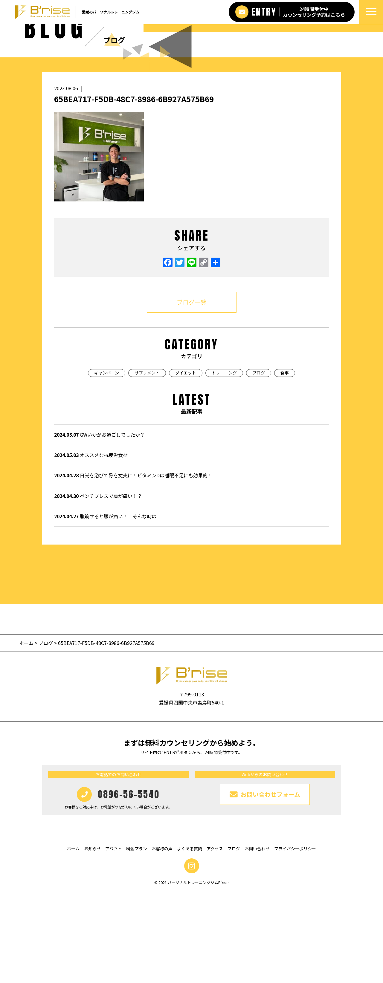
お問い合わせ (257, 938)
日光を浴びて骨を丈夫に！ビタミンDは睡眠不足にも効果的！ (133, 565)
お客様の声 (162, 938)
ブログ (258, 463)
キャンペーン (106, 463)
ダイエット (185, 463)
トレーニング (224, 463)
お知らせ (92, 938)
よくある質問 (189, 938)
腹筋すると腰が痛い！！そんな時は (105, 606)
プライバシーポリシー (295, 938)
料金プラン (136, 938)
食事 (284, 463)
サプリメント (147, 463)
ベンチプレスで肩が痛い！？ (98, 585)
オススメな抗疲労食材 (91, 544)
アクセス (215, 938)
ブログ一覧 (192, 392)
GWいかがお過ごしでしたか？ (99, 524)
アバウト (113, 938)
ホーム (27, 732)
